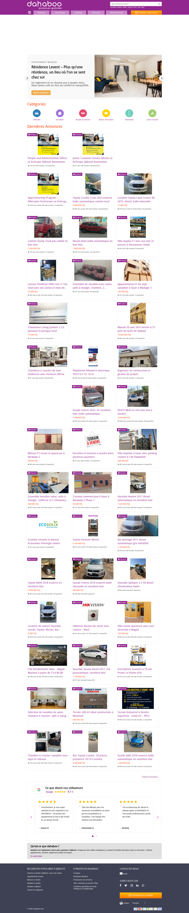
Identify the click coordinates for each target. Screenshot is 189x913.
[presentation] (27, 78)
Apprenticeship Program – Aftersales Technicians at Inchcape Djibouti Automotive (48, 201)
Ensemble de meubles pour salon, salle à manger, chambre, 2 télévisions (92, 287)
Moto (125, 7)
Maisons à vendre (34, 880)
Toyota (130, 7)
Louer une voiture (55, 873)
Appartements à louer (35, 876)
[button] (93, 836)
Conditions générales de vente (84, 887)
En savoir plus (36, 856)
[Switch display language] (132, 903)
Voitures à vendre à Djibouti (37, 873)
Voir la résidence (41, 93)
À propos (76, 873)
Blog (96, 883)
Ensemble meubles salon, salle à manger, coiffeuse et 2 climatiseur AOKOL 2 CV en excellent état (47, 500)
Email (123, 873)
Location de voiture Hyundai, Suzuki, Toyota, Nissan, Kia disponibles (44, 629)
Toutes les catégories (35, 890)
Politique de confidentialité (83, 889)
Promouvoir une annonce (82, 880)
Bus (142, 7)
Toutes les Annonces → (151, 777)
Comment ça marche (85, 883)
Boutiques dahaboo (80, 876)
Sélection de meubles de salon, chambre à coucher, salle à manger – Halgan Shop (48, 715)
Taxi (139, 7)
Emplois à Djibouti (34, 887)
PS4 (135, 7)
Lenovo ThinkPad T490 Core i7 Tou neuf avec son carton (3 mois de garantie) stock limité (47, 287)
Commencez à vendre (141, 895)
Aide (75, 883)
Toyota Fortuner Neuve (86, 539)
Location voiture (116, 7)
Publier (146, 12)
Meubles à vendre (34, 883)
